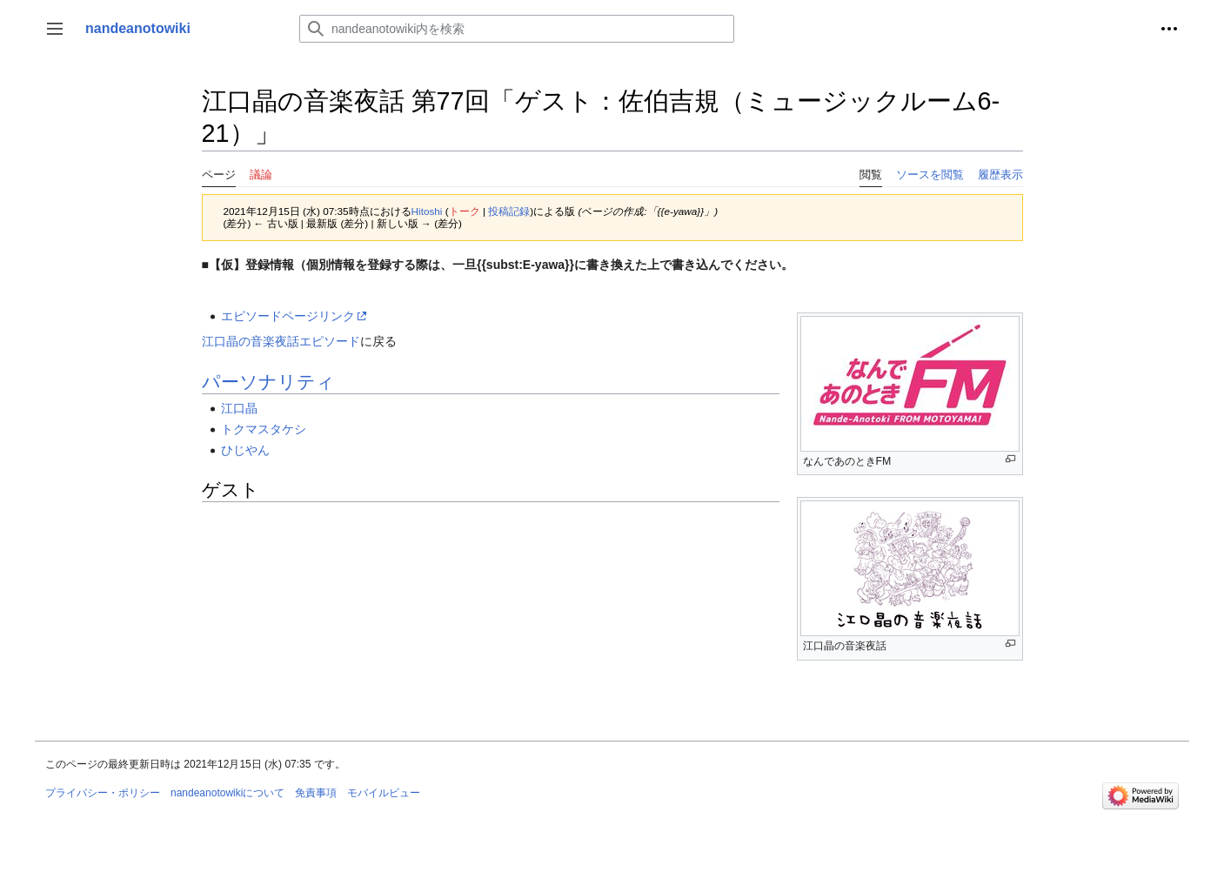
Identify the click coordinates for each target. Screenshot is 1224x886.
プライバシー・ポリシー (102, 793)
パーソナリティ (268, 382)
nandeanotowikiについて (227, 793)
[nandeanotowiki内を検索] (516, 29)
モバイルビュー (383, 793)
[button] (55, 29)
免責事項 (316, 793)
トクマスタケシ (263, 429)
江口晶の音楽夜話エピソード (281, 341)
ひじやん (245, 450)
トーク (464, 211)
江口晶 (239, 408)
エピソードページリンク (288, 316)
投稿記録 (509, 211)
